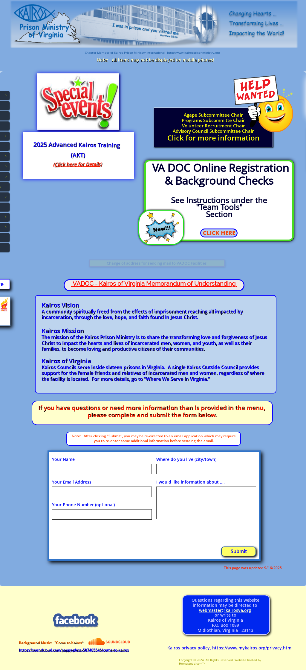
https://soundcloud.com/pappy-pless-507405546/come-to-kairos (74, 649)
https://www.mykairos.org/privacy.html (252, 648)
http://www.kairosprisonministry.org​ (193, 52)
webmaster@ (212, 610)
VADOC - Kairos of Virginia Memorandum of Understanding (154, 283)
